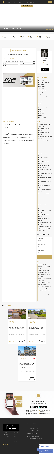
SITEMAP (15, 436)
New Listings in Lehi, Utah (43, 204)
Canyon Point (41, 88)
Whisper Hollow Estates (43, 107)
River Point (41, 84)
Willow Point (41, 101)
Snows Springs (41, 113)
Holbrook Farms (42, 90)
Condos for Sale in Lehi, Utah (44, 140)
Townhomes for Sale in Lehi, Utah (44, 226)
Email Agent (22, 341)
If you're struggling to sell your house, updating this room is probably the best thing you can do (44, 274)
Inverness (41, 80)
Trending (32, 2)
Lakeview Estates (42, 117)
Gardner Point (41, 105)
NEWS (14, 438)
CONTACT (6, 434)
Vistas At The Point (42, 96)
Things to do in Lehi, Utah (42, 264)
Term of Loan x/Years (41, 250)
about (44, 62)
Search (9, 2)
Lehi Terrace (41, 109)
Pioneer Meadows (42, 86)
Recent (14, 2)
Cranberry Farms (42, 115)
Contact (26, 2)
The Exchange (41, 103)
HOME (5, 432)
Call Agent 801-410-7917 (26, 5)
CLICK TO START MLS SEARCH (19, 50)
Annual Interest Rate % (41, 244)
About (20, 2)
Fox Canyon (41, 111)
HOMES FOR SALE (7, 438)
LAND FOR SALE (16, 432)
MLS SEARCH (6, 436)
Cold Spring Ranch (42, 92)
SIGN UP (15, 441)
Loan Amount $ (40, 238)
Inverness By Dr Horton (43, 82)
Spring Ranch (41, 94)
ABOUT (14, 434)
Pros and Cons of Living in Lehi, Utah (43, 270)
